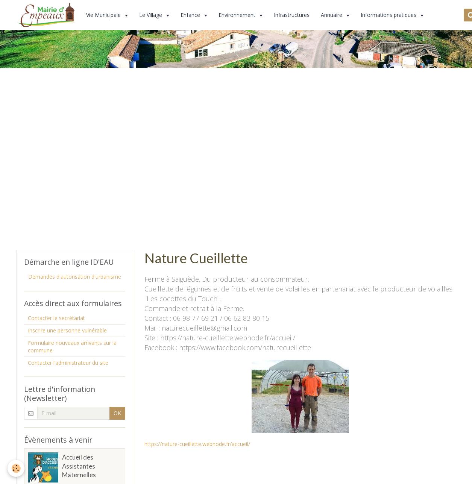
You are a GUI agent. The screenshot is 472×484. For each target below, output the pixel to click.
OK (117, 413)
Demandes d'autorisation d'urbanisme (74, 276)
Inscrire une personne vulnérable (67, 330)
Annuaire (332, 14)
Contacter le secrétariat (56, 318)
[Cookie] (16, 468)
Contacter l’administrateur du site (68, 362)
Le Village (151, 14)
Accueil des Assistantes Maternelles (79, 466)
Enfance (191, 14)
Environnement (238, 14)
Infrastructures (292, 14)
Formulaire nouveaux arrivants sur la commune (72, 346)
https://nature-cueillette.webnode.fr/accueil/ (197, 444)
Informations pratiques (389, 14)
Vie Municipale (104, 14)
